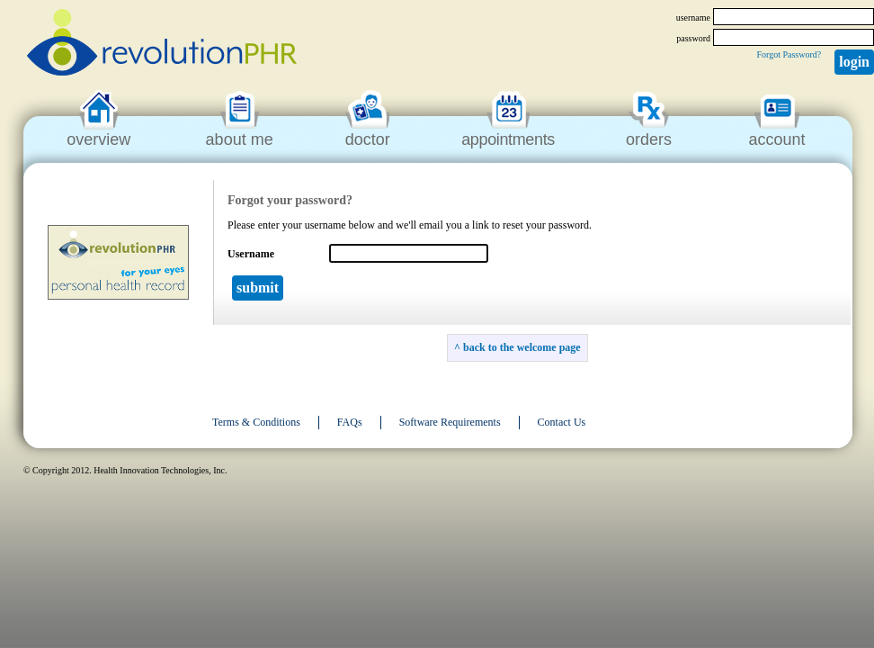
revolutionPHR (162, 45)
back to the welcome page (522, 347)
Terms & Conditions (256, 422)
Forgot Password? (788, 54)
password (693, 38)
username (693, 17)
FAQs (349, 422)
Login (854, 61)
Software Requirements (450, 422)
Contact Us (562, 422)
